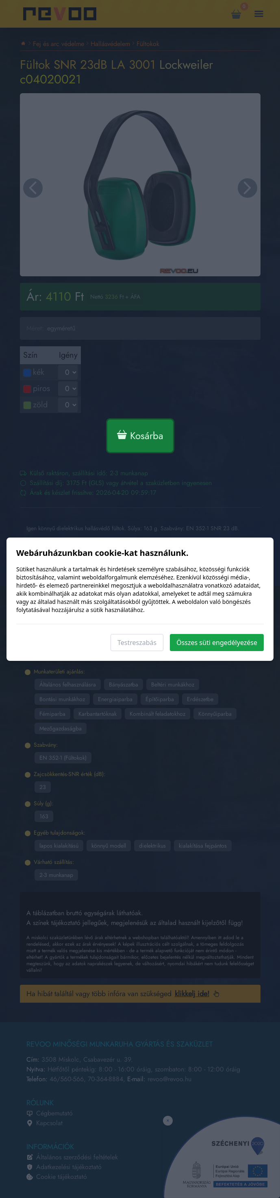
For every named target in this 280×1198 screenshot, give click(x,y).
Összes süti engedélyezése (216, 642)
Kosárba (140, 435)
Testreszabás (136, 642)
